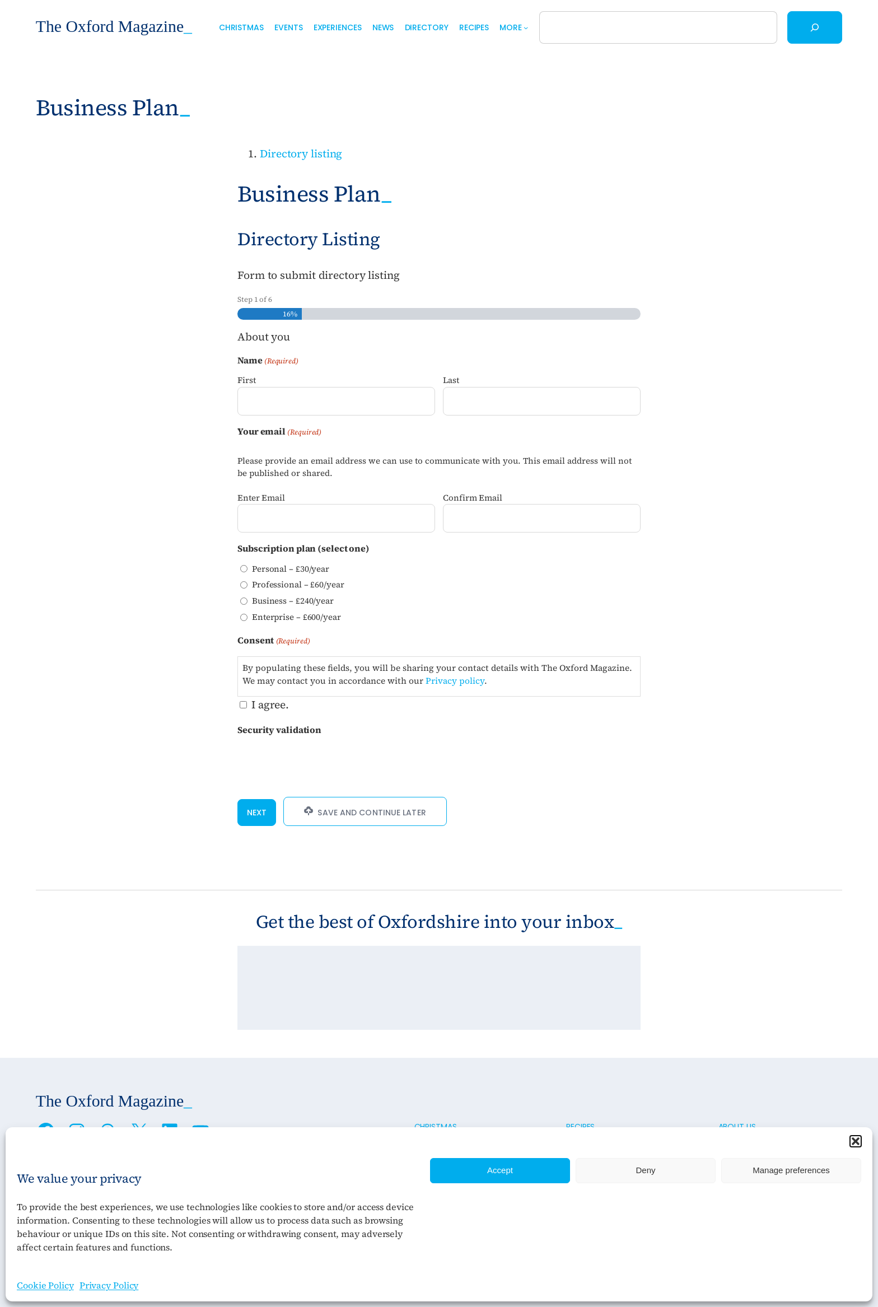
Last (451, 380)
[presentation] (322, 763)
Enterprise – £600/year (296, 617)
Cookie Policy (45, 1285)
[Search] (814, 27)
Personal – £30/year (290, 569)
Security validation (279, 729)
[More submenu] (526, 27)
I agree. (270, 704)
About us (737, 1126)
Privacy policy (455, 681)
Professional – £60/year (298, 584)
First (246, 380)
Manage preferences (791, 1170)
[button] (855, 1141)
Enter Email (261, 497)
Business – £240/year (293, 600)
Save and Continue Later (365, 812)
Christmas (435, 1126)
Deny (645, 1170)
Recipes (580, 1126)
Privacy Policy (109, 1285)
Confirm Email (472, 497)
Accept (500, 1170)
